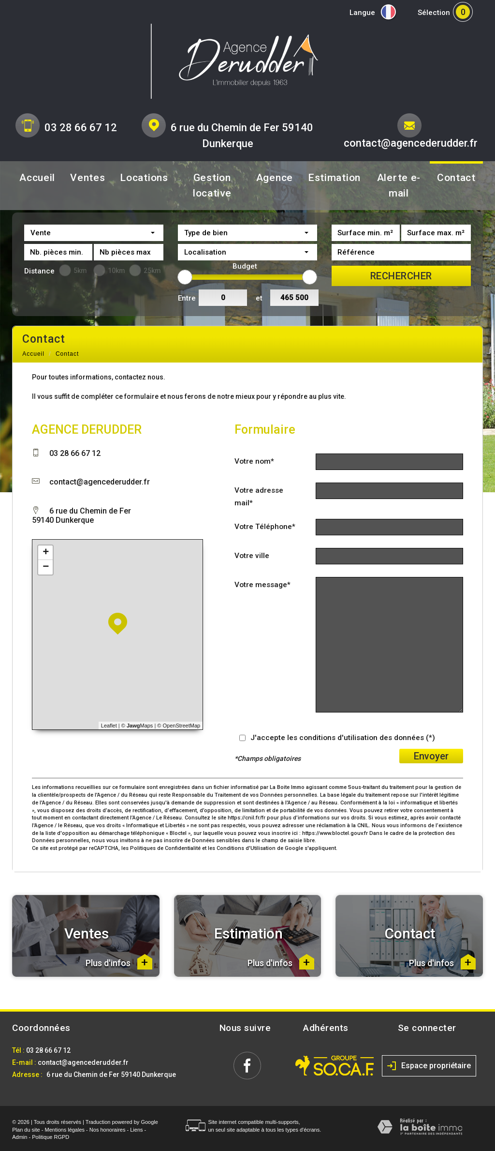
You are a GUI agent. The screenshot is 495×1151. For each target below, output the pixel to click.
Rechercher (401, 276)
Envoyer (431, 756)
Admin (19, 1137)
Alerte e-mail (399, 185)
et (259, 298)
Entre (187, 298)
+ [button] (46, 552)
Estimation (334, 177)
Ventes (87, 177)
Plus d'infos (119, 961)
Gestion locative (212, 185)
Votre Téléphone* (264, 526)
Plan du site (26, 1130)
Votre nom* (254, 461)
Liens (136, 1130)
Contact (456, 177)
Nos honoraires (107, 1130)
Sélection (434, 12)
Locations (144, 177)
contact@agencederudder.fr (411, 143)
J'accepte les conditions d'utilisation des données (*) (342, 737)
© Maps (137, 725)
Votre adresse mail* (258, 496)
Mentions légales (65, 1130)
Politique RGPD (50, 1137)
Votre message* (262, 584)
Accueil (37, 177)
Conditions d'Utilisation (246, 848)
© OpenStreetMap (178, 725)
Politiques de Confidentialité (165, 848)
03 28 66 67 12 (80, 127)
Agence (274, 177)
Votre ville (251, 555)
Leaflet (109, 725)
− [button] (46, 567)
